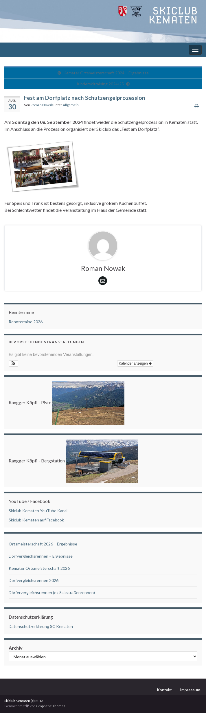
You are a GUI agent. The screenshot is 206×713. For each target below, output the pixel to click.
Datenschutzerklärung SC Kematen (41, 626)
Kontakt (164, 689)
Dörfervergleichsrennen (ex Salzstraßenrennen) (52, 592)
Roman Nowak (42, 105)
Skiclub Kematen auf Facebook (36, 519)
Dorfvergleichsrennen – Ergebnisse (41, 556)
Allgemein (71, 105)
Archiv (16, 647)
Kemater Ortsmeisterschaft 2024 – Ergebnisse (106, 72)
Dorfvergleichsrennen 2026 (33, 580)
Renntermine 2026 (26, 321)
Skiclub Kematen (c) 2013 (23, 701)
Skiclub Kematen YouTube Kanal (38, 510)
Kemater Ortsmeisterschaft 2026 (39, 568)
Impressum (190, 689)
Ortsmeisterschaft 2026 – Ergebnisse (43, 543)
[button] (13, 363)
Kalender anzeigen (135, 363)
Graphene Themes (50, 706)
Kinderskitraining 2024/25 (100, 83)
